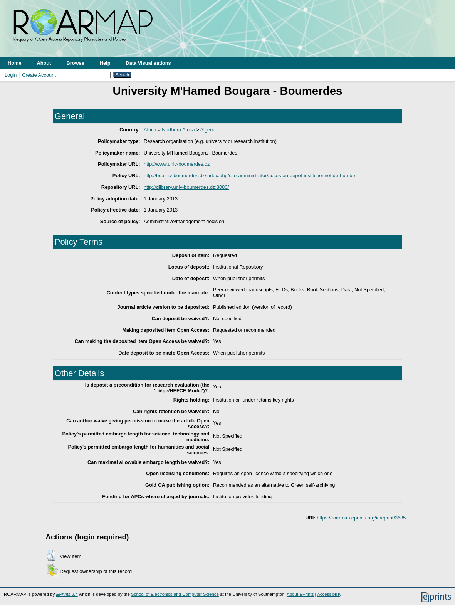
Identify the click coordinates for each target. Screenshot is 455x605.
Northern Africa (178, 130)
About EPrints (300, 594)
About (44, 63)
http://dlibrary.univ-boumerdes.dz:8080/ (186, 187)
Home (15, 63)
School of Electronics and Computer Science (175, 594)
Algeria (208, 130)
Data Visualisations (148, 63)
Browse (75, 63)
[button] (51, 555)
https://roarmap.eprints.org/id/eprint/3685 (361, 518)
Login (11, 75)
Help (105, 63)
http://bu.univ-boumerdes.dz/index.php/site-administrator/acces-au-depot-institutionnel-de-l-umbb (249, 175)
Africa (150, 130)
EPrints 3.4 (66, 594)
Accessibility (329, 594)
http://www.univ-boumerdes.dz (177, 164)
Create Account (39, 75)
